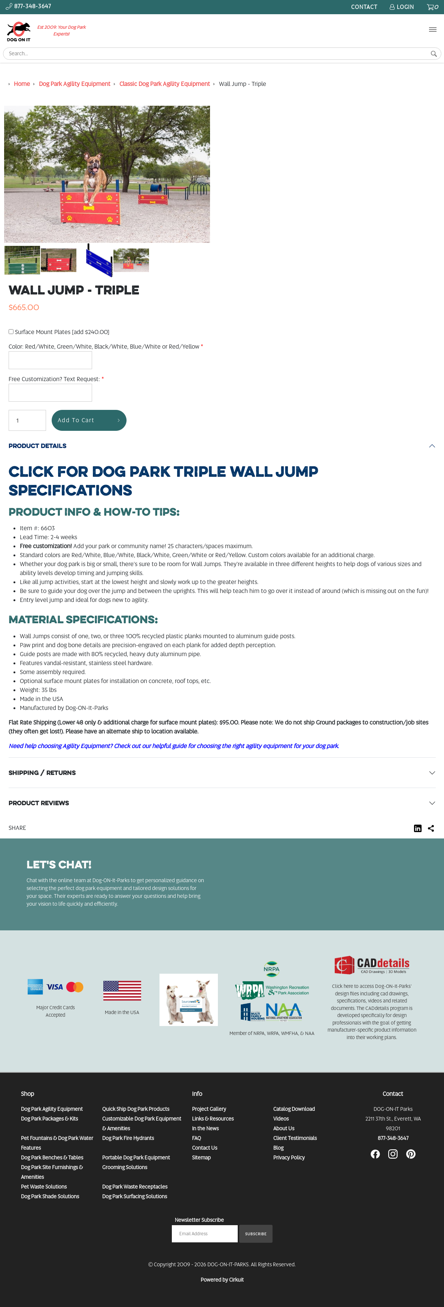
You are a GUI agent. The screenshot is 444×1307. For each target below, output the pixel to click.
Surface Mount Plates (59, 332)
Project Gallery (209, 1109)
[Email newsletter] (204, 1234)
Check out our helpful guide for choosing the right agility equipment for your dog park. (226, 746)
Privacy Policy (289, 1157)
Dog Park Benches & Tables (52, 1157)
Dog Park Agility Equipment (52, 1109)
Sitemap (201, 1157)
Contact (364, 7)
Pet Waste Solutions (44, 1186)
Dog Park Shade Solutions (50, 1196)
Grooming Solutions (124, 1167)
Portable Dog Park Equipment (136, 1157)
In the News (205, 1128)
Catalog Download (294, 1109)
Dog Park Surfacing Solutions (134, 1196)
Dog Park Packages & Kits (49, 1118)
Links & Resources (213, 1118)
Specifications (163, 481)
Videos (281, 1118)
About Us (283, 1128)
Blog (278, 1147)
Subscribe (256, 1234)
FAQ (196, 1138)
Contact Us (204, 1147)
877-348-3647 (393, 1138)
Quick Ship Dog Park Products (135, 1109)
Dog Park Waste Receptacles (134, 1186)
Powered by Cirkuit (222, 1279)
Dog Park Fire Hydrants (128, 1138)
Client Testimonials (295, 1138)
